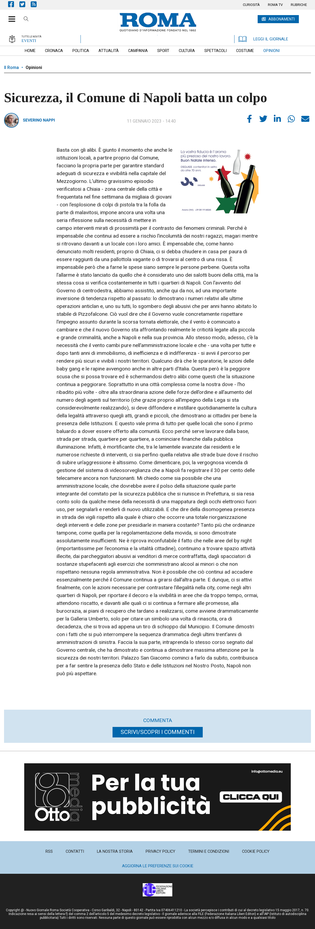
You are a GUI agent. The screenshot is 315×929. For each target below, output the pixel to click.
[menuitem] (251, 5)
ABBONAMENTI (281, 19)
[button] (10, 16)
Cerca (26, 20)
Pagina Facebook (13, 4)
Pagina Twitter (25, 4)
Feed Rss (36, 4)
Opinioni (34, 67)
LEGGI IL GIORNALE (263, 39)
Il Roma (11, 67)
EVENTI (29, 41)
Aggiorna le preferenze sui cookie (157, 866)
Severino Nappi (39, 120)
